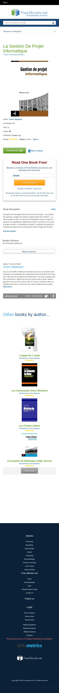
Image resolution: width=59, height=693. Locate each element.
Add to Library (35, 150)
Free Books (29, 542)
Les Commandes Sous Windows (29, 390)
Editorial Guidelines (29, 625)
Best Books (29, 545)
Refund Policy (29, 620)
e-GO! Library (29, 566)
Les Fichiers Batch (29, 425)
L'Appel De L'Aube (29, 355)
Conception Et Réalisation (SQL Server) (29, 461)
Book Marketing (29, 559)
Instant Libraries (29, 570)
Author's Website (10, 296)
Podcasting (29, 556)
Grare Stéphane (15, 119)
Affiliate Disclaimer (29, 632)
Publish (29, 552)
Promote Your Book (29, 563)
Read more (7, 287)
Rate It (35, 139)
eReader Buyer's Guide (29, 589)
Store (29, 586)
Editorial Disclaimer (29, 628)
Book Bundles (29, 549)
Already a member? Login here (29, 189)
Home (29, 579)
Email (16, 175)
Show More (29, 470)
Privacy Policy (29, 616)
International (23, 358)
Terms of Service (29, 613)
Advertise (29, 635)
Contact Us (29, 593)
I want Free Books (29, 182)
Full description (9, 231)
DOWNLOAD (14, 150)
